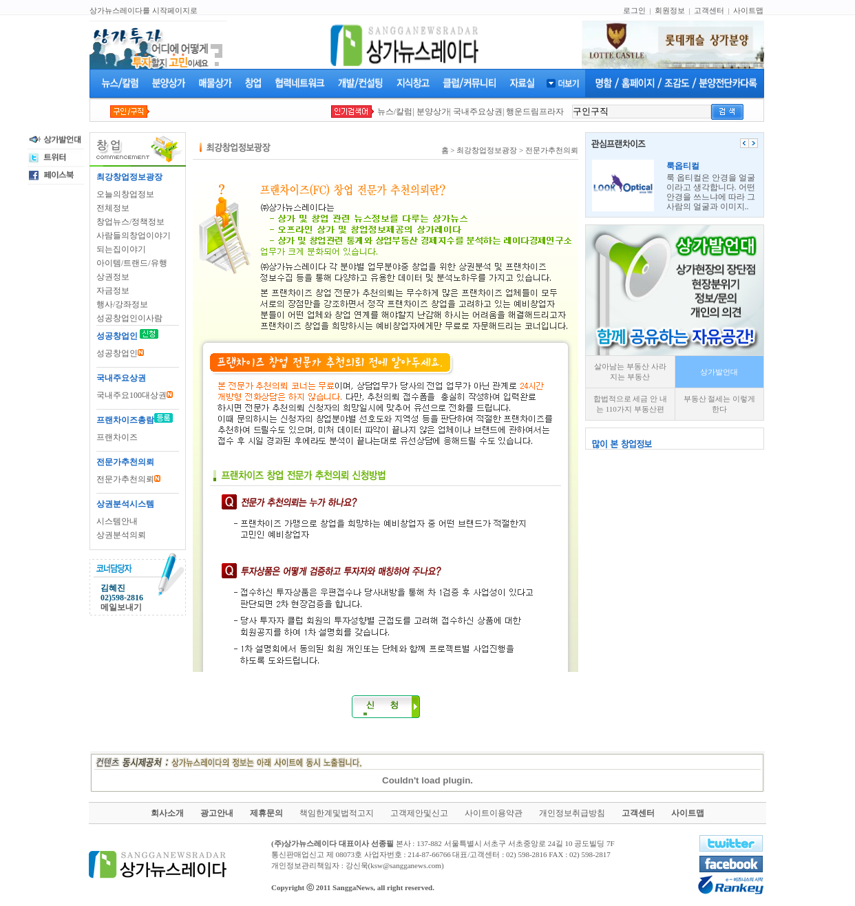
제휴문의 (266, 813)
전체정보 (112, 208)
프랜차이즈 (117, 437)
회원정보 (670, 10)
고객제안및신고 (419, 813)
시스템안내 (117, 521)
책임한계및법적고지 (336, 813)
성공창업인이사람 (129, 318)
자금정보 (112, 290)
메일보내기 (121, 607)
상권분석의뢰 (121, 535)
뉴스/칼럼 (394, 111)
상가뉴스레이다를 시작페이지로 (143, 10)
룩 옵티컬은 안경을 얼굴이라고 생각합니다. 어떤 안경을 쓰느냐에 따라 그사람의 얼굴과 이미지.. (710, 186)
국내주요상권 (478, 111)
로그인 (634, 10)
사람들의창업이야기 (133, 235)
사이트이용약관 (493, 813)
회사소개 (167, 813)
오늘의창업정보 (125, 194)
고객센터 (709, 10)
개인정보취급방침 (572, 813)
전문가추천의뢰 (128, 479)
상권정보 (112, 277)
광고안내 (216, 813)
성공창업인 (120, 353)
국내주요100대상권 (134, 395)
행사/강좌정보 (122, 304)
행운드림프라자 (535, 111)
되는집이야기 (121, 249)
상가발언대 (719, 372)
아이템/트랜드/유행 (131, 263)
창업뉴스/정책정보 (130, 221)
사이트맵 (748, 10)
